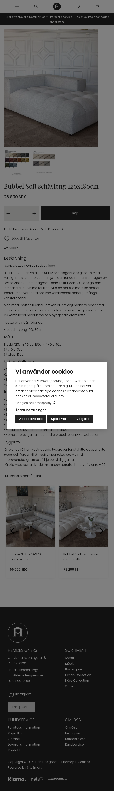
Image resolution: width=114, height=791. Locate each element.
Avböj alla (81, 419)
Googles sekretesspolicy (33, 403)
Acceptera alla (31, 419)
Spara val (58, 419)
